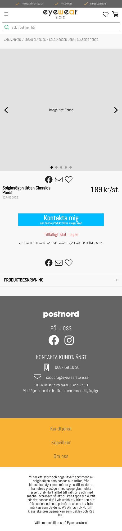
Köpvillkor (61, 442)
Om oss (61, 456)
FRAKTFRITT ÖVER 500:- (86, 243)
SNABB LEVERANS (32, 243)
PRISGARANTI (57, 243)
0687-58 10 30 (61, 367)
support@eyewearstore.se (61, 377)
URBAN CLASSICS (35, 39)
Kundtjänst (61, 428)
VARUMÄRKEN (12, 39)
